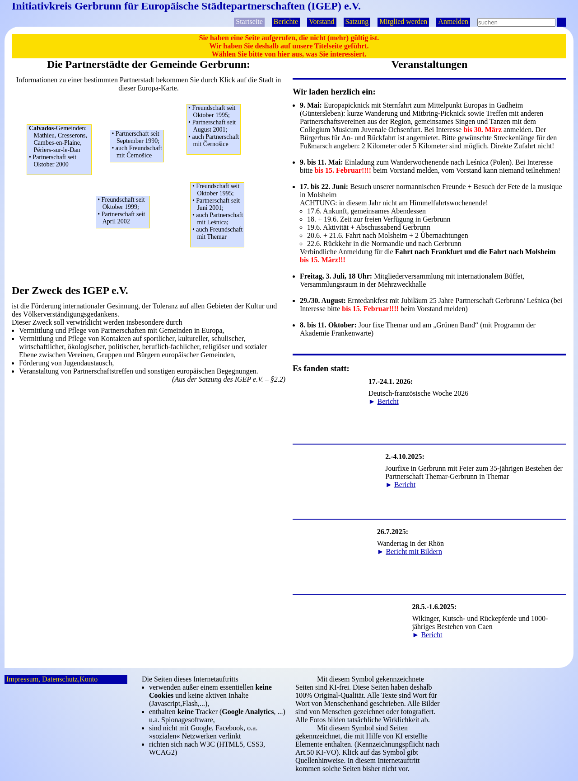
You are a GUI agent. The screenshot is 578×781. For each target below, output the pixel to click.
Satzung (357, 21)
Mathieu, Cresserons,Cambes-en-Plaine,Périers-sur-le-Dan (60, 146)
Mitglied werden (403, 21)
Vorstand (322, 21)
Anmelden (453, 21)
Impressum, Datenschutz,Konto (52, 679)
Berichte (286, 21)
